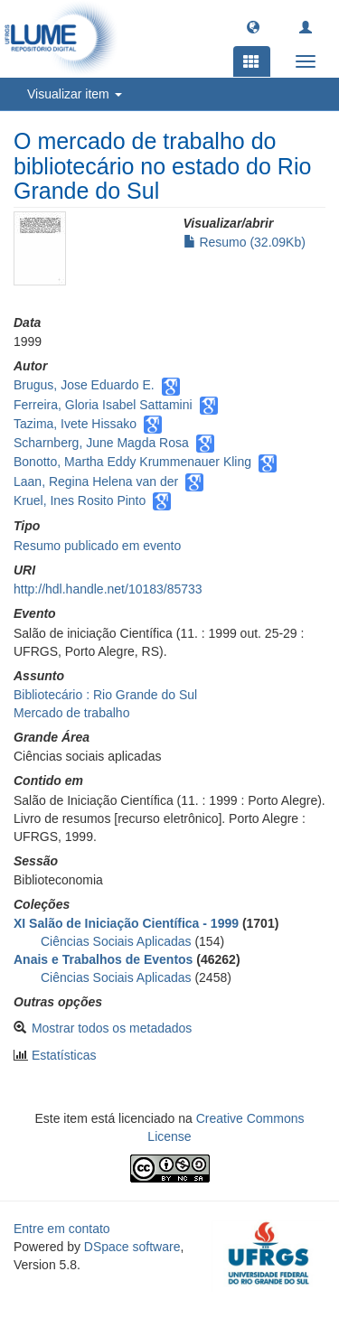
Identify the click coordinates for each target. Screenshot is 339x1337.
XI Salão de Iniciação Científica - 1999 (126, 923)
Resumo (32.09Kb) (245, 242)
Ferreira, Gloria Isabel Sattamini (103, 404)
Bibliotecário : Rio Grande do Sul (105, 694)
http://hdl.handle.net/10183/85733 (108, 589)
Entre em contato (62, 1228)
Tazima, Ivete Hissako (75, 423)
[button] (253, 26)
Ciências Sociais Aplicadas (116, 941)
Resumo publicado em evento (97, 545)
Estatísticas (64, 1055)
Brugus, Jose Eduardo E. (84, 385)
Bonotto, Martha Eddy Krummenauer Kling (132, 461)
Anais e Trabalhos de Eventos (103, 959)
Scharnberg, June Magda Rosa (101, 442)
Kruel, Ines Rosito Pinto (80, 500)
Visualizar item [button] (74, 94)
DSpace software (132, 1246)
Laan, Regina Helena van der (96, 481)
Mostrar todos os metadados (112, 1028)
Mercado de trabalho (71, 713)
